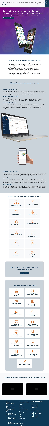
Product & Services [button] (25, 2)
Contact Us (43, 3)
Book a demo (47, 5)
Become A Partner (22, 420)
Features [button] (18, 2)
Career (20, 416)
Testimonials (21, 423)
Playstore (34, 405)
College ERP (21, 406)
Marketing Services (23, 412)
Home (8, 2)
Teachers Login (22, 418)
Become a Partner (39, 3)
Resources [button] (33, 2)
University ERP (22, 407)
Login (47, 1)
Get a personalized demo (8, 17)
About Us (21, 421)
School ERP (21, 404)
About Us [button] (12, 2)
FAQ (20, 414)
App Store (34, 408)
